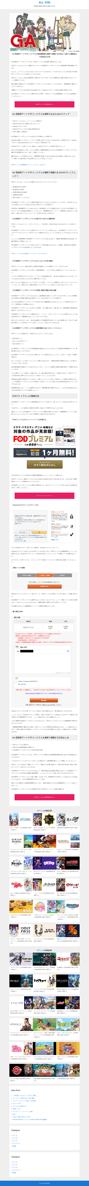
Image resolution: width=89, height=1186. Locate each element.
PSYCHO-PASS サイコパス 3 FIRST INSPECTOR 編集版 (30, 1119)
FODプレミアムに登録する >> (44, 104)
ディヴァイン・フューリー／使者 (23, 1111)
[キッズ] (15, 1138)
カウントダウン (17, 1103)
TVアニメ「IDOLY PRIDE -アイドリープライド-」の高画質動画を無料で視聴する (21, 941)
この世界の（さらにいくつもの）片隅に (25, 1095)
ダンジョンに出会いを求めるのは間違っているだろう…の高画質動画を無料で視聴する (67, 917)
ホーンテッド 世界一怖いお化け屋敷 (23, 1098)
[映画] (14, 1146)
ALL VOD (44, 2)
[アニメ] (41, 811)
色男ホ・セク (17, 1109)
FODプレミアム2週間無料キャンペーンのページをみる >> (28, 164)
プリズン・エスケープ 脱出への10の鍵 (24, 1101)
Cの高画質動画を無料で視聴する (66, 1078)
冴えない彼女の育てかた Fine (21, 1117)
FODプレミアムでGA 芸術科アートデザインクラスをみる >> (29, 253)
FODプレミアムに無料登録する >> (44, 797)
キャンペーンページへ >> (44, 495)
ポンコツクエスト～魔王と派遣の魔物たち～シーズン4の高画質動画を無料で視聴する (44, 1035)
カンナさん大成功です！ (20, 1106)
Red (14, 1114)
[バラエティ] (16, 1143)
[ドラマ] (15, 1141)
